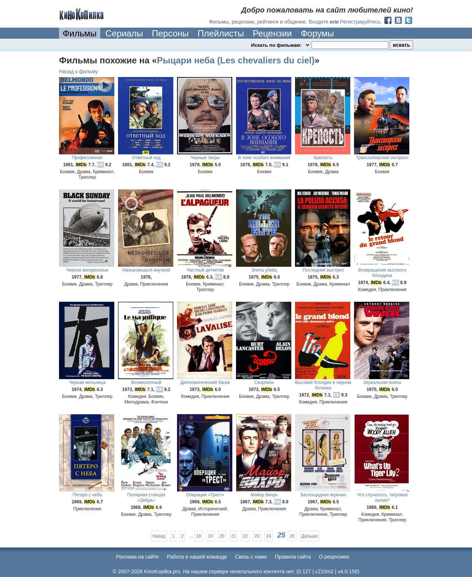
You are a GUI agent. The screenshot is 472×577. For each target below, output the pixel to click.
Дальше (309, 536)
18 (198, 536)
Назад (159, 536)
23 (256, 536)
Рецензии (272, 33)
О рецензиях (334, 557)
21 (233, 536)
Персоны (170, 33)
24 (268, 536)
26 (291, 536)
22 (245, 536)
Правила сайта (293, 557)
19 (210, 536)
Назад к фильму (78, 71)
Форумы (317, 33)
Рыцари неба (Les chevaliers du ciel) (235, 60)
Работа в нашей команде (197, 557)
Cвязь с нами (251, 557)
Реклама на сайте (137, 557)
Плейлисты (221, 33)
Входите (319, 22)
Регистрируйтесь (360, 22)
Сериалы (124, 33)
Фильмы (80, 33)
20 (221, 536)
